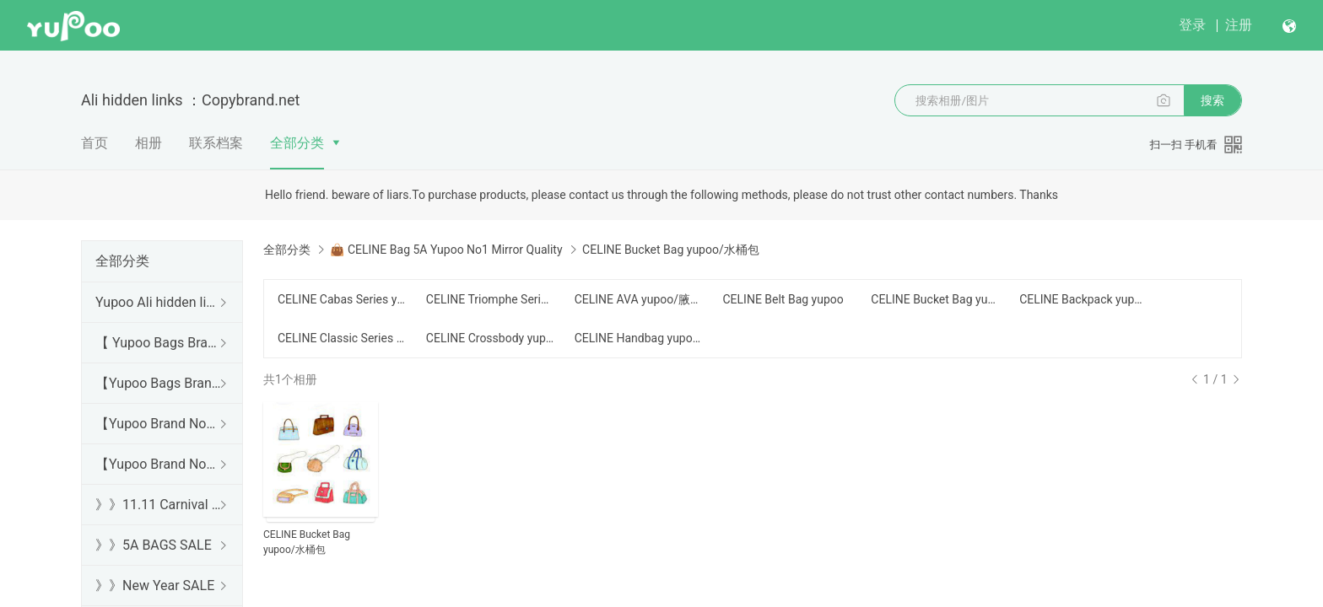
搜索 (1212, 100)
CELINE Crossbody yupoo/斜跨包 (490, 338)
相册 (148, 143)
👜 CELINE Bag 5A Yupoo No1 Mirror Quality (446, 249)
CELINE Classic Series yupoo (342, 338)
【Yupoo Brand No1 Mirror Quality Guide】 (158, 464)
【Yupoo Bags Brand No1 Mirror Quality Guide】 (158, 383)
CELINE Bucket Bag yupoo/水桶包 (935, 299)
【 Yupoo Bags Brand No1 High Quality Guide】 (158, 343)
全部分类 (297, 143)
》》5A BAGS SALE (153, 545)
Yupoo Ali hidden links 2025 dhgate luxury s (158, 302)
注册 (1238, 25)
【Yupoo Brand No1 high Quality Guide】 (158, 424)
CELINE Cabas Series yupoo (342, 299)
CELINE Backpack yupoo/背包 (1083, 299)
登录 (1192, 25)
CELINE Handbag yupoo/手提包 (639, 338)
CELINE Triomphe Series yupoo (490, 299)
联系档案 (216, 143)
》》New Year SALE (154, 585)
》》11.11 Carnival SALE (158, 505)
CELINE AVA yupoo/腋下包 (639, 299)
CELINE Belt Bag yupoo (782, 299)
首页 (94, 143)
